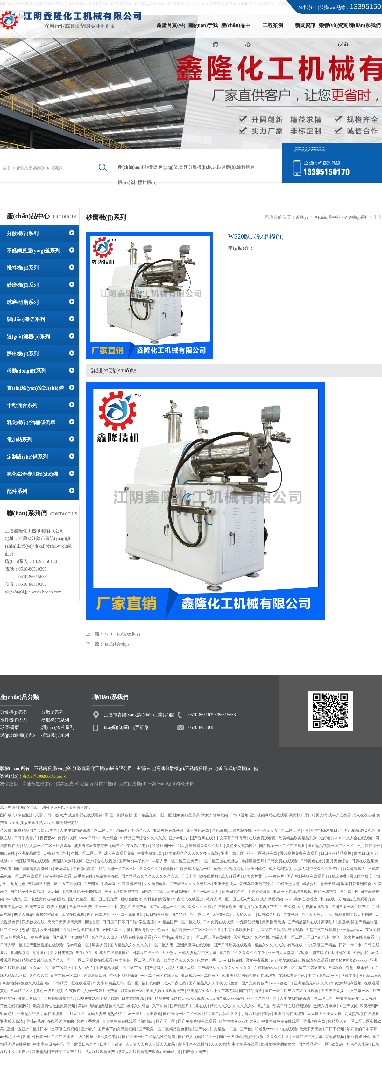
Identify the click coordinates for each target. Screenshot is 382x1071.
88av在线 (8, 853)
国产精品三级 (370, 975)
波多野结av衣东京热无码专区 (99, 846)
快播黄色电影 (108, 1036)
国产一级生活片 (206, 891)
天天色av (169, 952)
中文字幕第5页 (150, 853)
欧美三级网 (35, 907)
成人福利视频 (281, 868)
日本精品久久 (22, 991)
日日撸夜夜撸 (158, 914)
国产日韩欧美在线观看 (232, 945)
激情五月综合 (30, 998)
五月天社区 (76, 1014)
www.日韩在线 (231, 960)
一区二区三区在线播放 (220, 861)
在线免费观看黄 (263, 838)
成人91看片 (231, 876)
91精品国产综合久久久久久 (143, 838)
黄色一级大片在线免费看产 (355, 937)
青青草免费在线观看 (120, 1021)
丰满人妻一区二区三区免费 (175, 861)
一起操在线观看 (87, 930)
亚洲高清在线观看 (290, 1014)
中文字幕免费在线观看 (281, 1021)
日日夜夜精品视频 (336, 853)
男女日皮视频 (62, 952)
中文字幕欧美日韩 (239, 930)
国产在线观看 (99, 914)
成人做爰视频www (276, 899)
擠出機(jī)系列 (23, 353)
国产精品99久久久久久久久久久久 (150, 876)
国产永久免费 (195, 1052)
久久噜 (6, 830)
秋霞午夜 (349, 975)
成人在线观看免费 (120, 853)
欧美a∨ (337, 1044)
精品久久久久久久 (270, 945)
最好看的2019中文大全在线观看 (346, 838)
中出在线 (328, 899)
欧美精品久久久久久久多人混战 (192, 853)
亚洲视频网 (20, 952)
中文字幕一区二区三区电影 (138, 960)
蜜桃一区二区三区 (87, 853)
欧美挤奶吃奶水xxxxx (349, 960)
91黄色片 (7, 1014)
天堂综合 (110, 838)
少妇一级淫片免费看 (101, 991)
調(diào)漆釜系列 (26, 319)
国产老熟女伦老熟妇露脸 (45, 899)
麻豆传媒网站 (359, 1036)
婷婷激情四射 (95, 975)
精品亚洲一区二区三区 (118, 868)
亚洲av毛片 (178, 838)
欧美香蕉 (153, 1014)
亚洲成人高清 (12, 1021)
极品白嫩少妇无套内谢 (354, 914)
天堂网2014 (243, 937)
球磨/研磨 (9, 727)
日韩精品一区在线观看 (71, 983)
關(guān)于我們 (203, 29)
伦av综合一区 (78, 945)
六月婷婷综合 (369, 846)
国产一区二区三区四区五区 (303, 968)
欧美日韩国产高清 (55, 930)
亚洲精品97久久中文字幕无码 (212, 991)
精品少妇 (310, 884)
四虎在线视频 (73, 914)
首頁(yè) (302, 217)
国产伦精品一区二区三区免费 (93, 899)
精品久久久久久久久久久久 (233, 1006)
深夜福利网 (370, 1006)
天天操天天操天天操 (325, 1014)
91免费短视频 (248, 922)
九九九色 (17, 884)
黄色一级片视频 (50, 991)
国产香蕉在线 (202, 838)
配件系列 (17, 491)
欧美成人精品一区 (196, 868)
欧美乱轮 (361, 952)
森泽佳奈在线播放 (193, 1044)
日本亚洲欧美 (81, 907)
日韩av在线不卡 (146, 952)
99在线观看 (288, 1029)
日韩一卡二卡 (351, 945)
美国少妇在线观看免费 (165, 991)
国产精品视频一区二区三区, (332, 846)
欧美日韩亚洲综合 (356, 884)
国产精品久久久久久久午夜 (242, 952)
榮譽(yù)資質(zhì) (333, 29)
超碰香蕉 (92, 922)
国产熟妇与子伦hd (134, 861)
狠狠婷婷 (345, 922)
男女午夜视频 (257, 960)
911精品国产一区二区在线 (179, 922)
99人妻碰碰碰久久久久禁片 (200, 846)
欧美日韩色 (257, 868)
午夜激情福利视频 (346, 983)
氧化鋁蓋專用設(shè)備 (32, 474)
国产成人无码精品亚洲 (197, 1036)
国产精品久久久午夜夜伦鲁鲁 (214, 983)
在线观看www (266, 968)
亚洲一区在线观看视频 (292, 891)
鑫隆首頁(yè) (171, 25)
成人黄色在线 (198, 830)
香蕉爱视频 (335, 1036)
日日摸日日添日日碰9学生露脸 (129, 922)
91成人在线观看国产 (113, 952)
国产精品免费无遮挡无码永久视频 (176, 998)
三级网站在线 (241, 830)
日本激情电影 (133, 998)
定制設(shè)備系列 (27, 456)
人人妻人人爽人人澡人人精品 (150, 1044)
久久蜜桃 (262, 937)
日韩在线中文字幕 (307, 1036)
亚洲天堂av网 (12, 907)
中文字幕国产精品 (321, 945)
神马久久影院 (358, 1044)
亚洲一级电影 (233, 853)
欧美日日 (361, 853)
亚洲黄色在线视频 (169, 830)
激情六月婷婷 (325, 1006)
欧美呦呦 (336, 968)
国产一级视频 (326, 891)
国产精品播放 (251, 991)
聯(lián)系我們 (364, 25)
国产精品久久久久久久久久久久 (224, 968)
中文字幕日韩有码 (231, 838)
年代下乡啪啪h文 (124, 975)
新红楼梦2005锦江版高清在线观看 (300, 960)
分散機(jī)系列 (23, 233)
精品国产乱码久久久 (134, 830)
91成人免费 (338, 876)
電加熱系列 (19, 439)
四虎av (28, 1036)
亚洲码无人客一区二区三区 (278, 830)
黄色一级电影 (357, 968)
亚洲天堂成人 (226, 884)
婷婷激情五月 (253, 861)
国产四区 (91, 884)
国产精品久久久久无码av (190, 884)
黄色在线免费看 (134, 907)
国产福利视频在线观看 (306, 876)
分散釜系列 (52, 712)
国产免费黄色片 (255, 983)
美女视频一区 (295, 914)
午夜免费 (288, 907)
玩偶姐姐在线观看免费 (357, 899)
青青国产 (40, 952)
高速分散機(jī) (193, 167)
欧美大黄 (100, 945)
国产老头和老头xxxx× (258, 1029)
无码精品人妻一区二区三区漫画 (54, 884)
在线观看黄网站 (292, 975)
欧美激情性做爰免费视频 (54, 1006)
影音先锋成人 (354, 868)
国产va (24, 1052)
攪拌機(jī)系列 (23, 267)
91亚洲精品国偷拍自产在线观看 (249, 975)
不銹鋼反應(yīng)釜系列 (33, 250)
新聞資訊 (305, 25)
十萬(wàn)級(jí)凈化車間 (171, 783)
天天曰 (53, 891)
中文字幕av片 (348, 998)
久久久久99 (38, 975)
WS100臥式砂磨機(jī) (122, 634)
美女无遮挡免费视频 (122, 891)
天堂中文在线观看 (321, 930)
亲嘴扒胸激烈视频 (68, 861)
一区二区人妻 (162, 945)
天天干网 (189, 876)
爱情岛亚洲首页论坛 (257, 884)
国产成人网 (349, 891)
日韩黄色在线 (312, 861)
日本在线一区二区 (66, 975)
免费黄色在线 (108, 876)
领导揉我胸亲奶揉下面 (259, 907)
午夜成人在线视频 (188, 899)
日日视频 (369, 998)
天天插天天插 (274, 922)
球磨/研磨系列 (23, 302)
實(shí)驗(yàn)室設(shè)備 (35, 388)
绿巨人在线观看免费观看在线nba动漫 (149, 1052)
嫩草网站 (63, 868)
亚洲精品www (351, 930)
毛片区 (264, 1006)
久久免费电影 (156, 884)
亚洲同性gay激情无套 (172, 937)
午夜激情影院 (85, 868)
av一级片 (136, 1014)
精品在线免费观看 (136, 937)
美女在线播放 (306, 899)
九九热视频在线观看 (362, 1014)
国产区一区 (166, 1021)
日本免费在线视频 (219, 922)
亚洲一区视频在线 (262, 853)
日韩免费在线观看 (283, 861)
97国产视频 (348, 1006)
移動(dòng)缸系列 (26, 371)
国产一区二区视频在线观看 (90, 960)
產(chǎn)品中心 (236, 29)
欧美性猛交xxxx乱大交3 (239, 1021)
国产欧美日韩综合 (82, 1044)
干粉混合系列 (22, 405)
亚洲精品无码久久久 (311, 983)
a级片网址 (86, 1036)
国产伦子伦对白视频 (28, 891)
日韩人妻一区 (12, 945)
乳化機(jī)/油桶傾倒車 (31, 422)
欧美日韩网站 (179, 891)
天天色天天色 (321, 914)
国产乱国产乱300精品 (70, 937)
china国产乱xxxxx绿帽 (226, 998)
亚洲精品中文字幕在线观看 (40, 1014)
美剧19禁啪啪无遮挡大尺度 (101, 1006)
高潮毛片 (328, 922)
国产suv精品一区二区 (168, 907)
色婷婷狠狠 (254, 1036)
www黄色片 (275, 876)
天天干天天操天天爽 (65, 922)
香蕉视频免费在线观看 (299, 853)
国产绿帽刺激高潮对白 (33, 868)
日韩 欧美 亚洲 (56, 853)
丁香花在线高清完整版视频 (280, 930)
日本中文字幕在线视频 (59, 1029)
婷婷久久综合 (138, 1006)
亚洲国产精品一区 (262, 998)
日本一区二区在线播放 (55, 1036)
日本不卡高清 (112, 1044)
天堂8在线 (221, 914)
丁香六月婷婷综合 (256, 1014)
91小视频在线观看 (313, 907)
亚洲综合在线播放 (101, 861)
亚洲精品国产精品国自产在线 (57, 1052)
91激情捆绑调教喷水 (278, 1044)
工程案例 (273, 25)
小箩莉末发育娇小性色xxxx (146, 930)
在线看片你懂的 (61, 1021)
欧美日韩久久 (234, 891)
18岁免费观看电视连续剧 (98, 998)
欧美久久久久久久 (179, 960)
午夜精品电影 (138, 846)
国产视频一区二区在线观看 (282, 846)
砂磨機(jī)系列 (23, 285)
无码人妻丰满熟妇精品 (106, 1014)
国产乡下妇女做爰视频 (117, 1029)
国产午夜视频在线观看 (197, 1021)
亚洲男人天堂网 (281, 952)
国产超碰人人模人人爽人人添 (170, 968)
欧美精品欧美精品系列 (298, 838)
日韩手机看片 (26, 838)
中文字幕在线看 (245, 1044)
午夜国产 (73, 991)
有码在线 (295, 945)
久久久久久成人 (105, 937)
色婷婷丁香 (207, 960)
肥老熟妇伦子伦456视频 (82, 891)
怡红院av (146, 1021)
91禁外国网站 (164, 846)
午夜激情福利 (130, 884)
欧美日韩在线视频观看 (292, 1006)
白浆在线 (200, 1006)
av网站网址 (112, 930)
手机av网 (109, 884)
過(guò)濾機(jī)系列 (28, 336)
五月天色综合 (338, 861)
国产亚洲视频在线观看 (45, 945)
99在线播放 (209, 876)
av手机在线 (84, 876)
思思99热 (30, 930)
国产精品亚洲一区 (314, 1044)
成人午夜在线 (175, 983)
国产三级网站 (231, 1036)
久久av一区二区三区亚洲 (50, 968)
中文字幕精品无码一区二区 (116, 983)
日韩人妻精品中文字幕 (197, 952)
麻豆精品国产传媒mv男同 (36, 830)
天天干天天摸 (333, 991)
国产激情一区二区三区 (182, 1014)
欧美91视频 (57, 907)
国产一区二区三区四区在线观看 (292, 991)
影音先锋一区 (132, 991)
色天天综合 (329, 884)
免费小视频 (68, 838)
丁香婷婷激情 (260, 891)
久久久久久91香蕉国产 (159, 868)
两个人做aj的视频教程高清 (37, 914)
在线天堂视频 (289, 884)
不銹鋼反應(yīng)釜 (159, 167)
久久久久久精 (200, 907)
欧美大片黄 (253, 876)
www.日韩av (90, 838)
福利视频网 (152, 983)
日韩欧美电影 (270, 914)
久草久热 (160, 1006)
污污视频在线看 (58, 876)
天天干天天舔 (311, 1029)
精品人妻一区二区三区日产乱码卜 (301, 937)
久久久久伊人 (278, 1036)
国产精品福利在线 (303, 922)
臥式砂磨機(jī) (222, 167)
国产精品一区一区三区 (190, 914)
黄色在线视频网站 (16, 1006)
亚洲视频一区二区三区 (200, 975)
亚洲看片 (88, 1029)
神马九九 (14, 899)
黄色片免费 (41, 937)
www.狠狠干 (281, 983)
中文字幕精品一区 (323, 975)
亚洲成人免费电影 (128, 914)
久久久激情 (220, 1044)
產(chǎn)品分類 (19, 697)
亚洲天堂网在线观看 (194, 945)
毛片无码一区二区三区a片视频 (232, 899)
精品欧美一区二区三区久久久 (197, 930)
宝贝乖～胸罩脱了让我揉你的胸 (324, 952)
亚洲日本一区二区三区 (351, 907)
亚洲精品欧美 (30, 853)
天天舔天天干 (244, 914)
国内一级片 (84, 968)
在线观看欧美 (225, 907)
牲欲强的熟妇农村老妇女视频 (146, 899)
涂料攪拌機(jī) (103, 783)
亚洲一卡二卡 (106, 907)
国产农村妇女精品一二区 (216, 1029)
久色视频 (219, 830)
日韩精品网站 (153, 891)
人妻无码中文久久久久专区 (317, 868)
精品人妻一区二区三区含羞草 (47, 846)
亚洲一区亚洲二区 (22, 1029)
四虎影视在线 (34, 922)
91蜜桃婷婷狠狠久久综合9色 (26, 983)
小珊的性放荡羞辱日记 (322, 830)
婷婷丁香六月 (89, 1021)
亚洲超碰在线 (314, 1021)
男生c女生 (85, 952)
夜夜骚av (48, 838)
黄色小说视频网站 (229, 868)
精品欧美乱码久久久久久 (43, 960)
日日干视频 (335, 1029)
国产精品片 (180, 1006)
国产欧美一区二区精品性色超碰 (165, 1029)
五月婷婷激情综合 (59, 998)
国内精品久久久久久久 (129, 945)
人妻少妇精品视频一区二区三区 (87, 830)
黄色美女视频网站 (242, 846)
